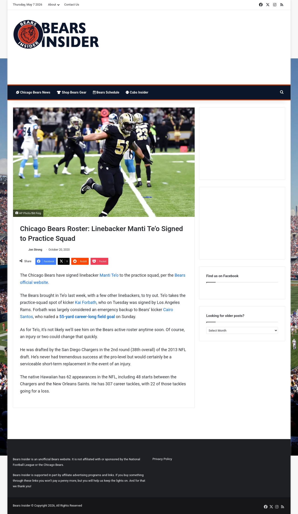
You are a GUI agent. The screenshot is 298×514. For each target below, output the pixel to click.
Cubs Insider (137, 92)
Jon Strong (35, 249)
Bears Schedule (106, 92)
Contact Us (71, 4)
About (52, 4)
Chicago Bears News (33, 92)
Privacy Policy (162, 459)
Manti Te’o (109, 275)
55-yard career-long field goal (87, 316)
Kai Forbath (85, 302)
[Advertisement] (195, 47)
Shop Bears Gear (71, 92)
